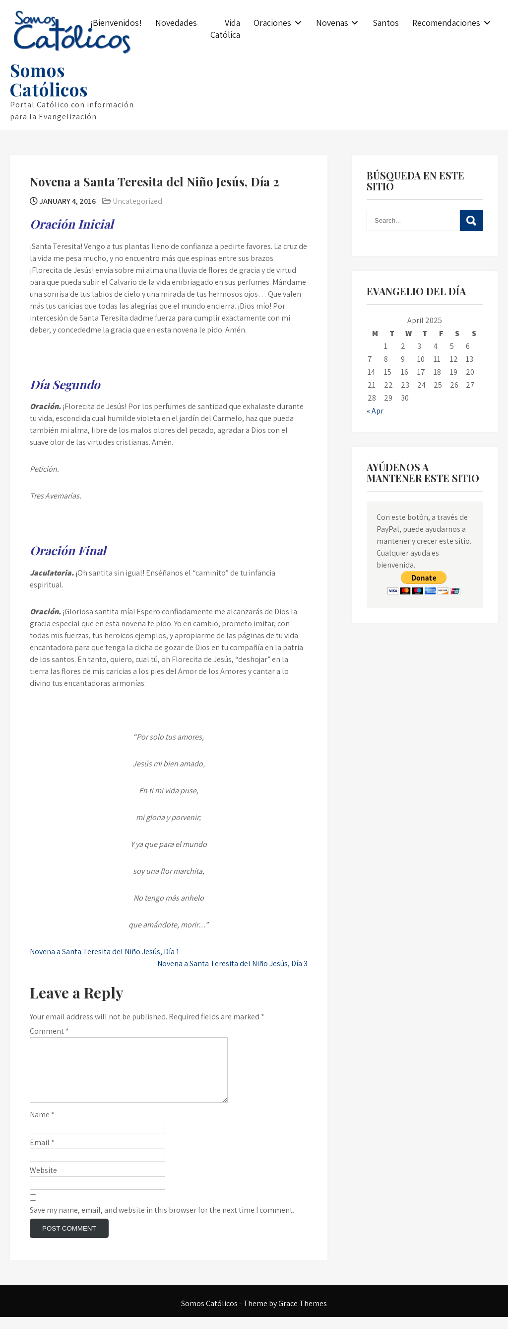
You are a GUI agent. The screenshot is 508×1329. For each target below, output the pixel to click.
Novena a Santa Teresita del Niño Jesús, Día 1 (105, 951)
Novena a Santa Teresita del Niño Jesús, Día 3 (232, 963)
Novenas (332, 22)
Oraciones (272, 22)
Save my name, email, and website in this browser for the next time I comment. (162, 1222)
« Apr (375, 411)
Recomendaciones (446, 22)
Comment (49, 1031)
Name (42, 1126)
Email (42, 1154)
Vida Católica (225, 28)
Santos (386, 22)
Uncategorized (137, 201)
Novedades (176, 22)
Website (43, 1182)
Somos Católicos (49, 79)
